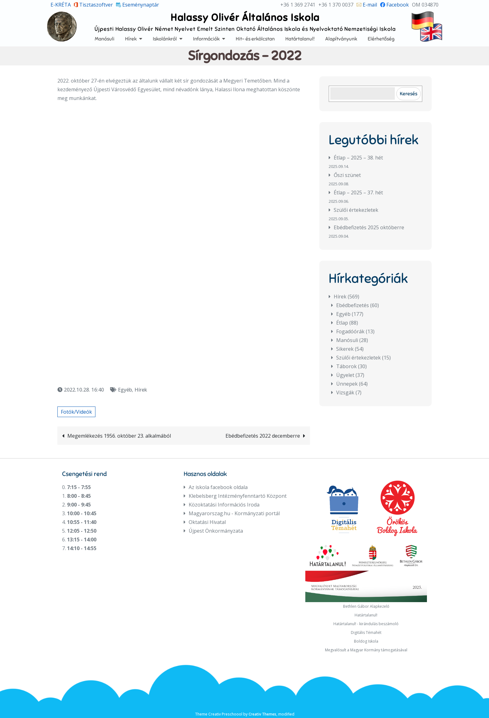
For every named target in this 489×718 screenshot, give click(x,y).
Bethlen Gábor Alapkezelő (366, 606)
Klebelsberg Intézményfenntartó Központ (238, 495)
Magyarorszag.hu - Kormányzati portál (234, 513)
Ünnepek (347, 383)
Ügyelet (345, 375)
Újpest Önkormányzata (216, 530)
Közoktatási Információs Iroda (224, 504)
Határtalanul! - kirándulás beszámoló (366, 623)
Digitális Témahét (366, 632)
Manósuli (104, 39)
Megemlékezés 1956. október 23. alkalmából (119, 435)
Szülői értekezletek (356, 210)
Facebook (394, 4)
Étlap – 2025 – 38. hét (358, 157)
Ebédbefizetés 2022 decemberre (262, 435)
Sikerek (345, 348)
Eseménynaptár (137, 4)
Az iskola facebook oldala (218, 487)
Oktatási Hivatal (207, 522)
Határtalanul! (300, 39)
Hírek (131, 39)
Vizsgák (345, 392)
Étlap (342, 322)
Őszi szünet (347, 175)
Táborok (346, 366)
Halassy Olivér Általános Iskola (245, 17)
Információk (206, 39)
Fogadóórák (350, 331)
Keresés (408, 94)
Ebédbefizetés (352, 305)
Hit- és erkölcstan (255, 39)
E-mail (366, 4)
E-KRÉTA (61, 4)
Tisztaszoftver (93, 4)
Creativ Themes (262, 714)
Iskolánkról (165, 39)
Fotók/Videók (76, 411)
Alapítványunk (341, 39)
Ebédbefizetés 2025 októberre (369, 227)
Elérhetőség (381, 39)
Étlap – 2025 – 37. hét (358, 192)
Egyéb (125, 389)
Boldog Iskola (366, 641)
